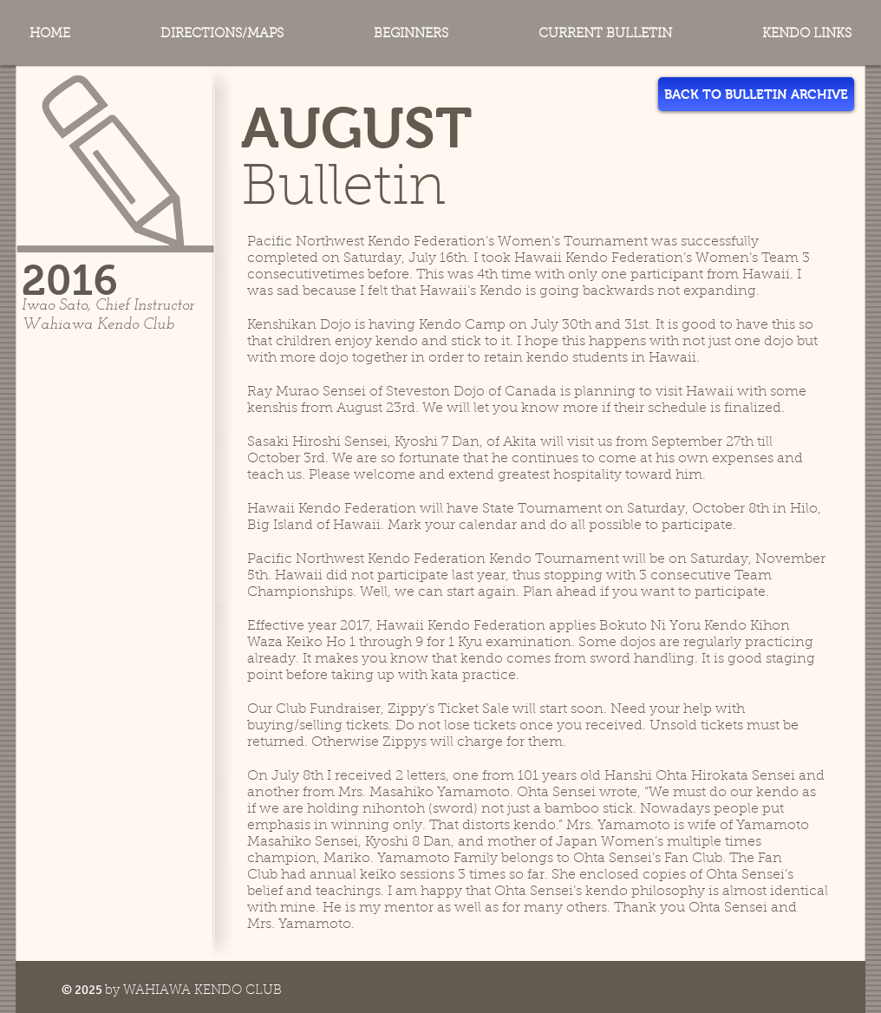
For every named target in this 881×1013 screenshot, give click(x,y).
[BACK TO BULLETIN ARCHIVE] (756, 94)
